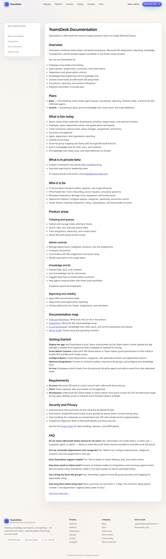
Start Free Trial (152, 4)
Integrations (13, 41)
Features (73, 524)
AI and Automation (58, 326)
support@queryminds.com (146, 524)
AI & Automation (15, 46)
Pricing (72, 538)
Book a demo (133, 4)
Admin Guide (13, 52)
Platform (73, 527)
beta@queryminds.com (96, 173)
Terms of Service (109, 542)
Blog (104, 524)
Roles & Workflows (16, 36)
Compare (73, 542)
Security (72, 534)
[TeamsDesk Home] (12, 4)
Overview (12, 31)
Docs (104, 527)
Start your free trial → (59, 493)
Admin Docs (107, 531)
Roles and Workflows (59, 319)
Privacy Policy (66, 426)
